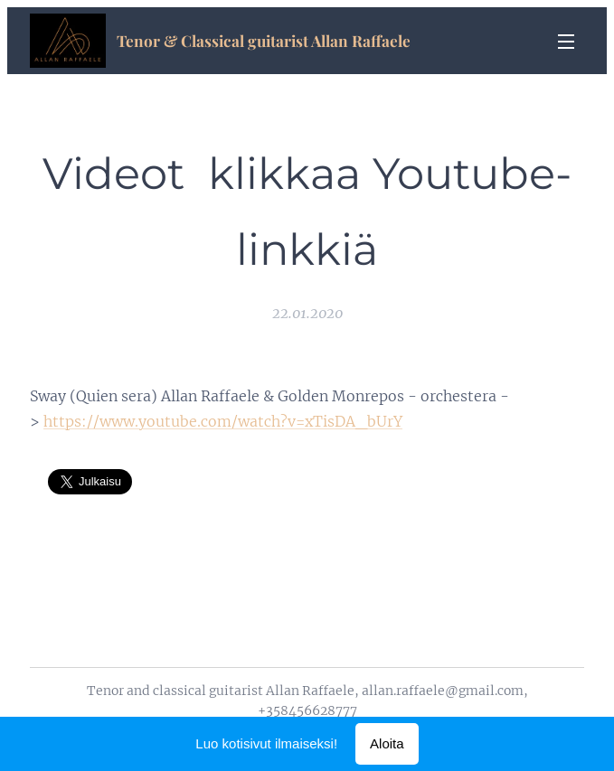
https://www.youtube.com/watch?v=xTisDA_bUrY (222, 421)
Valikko (566, 41)
